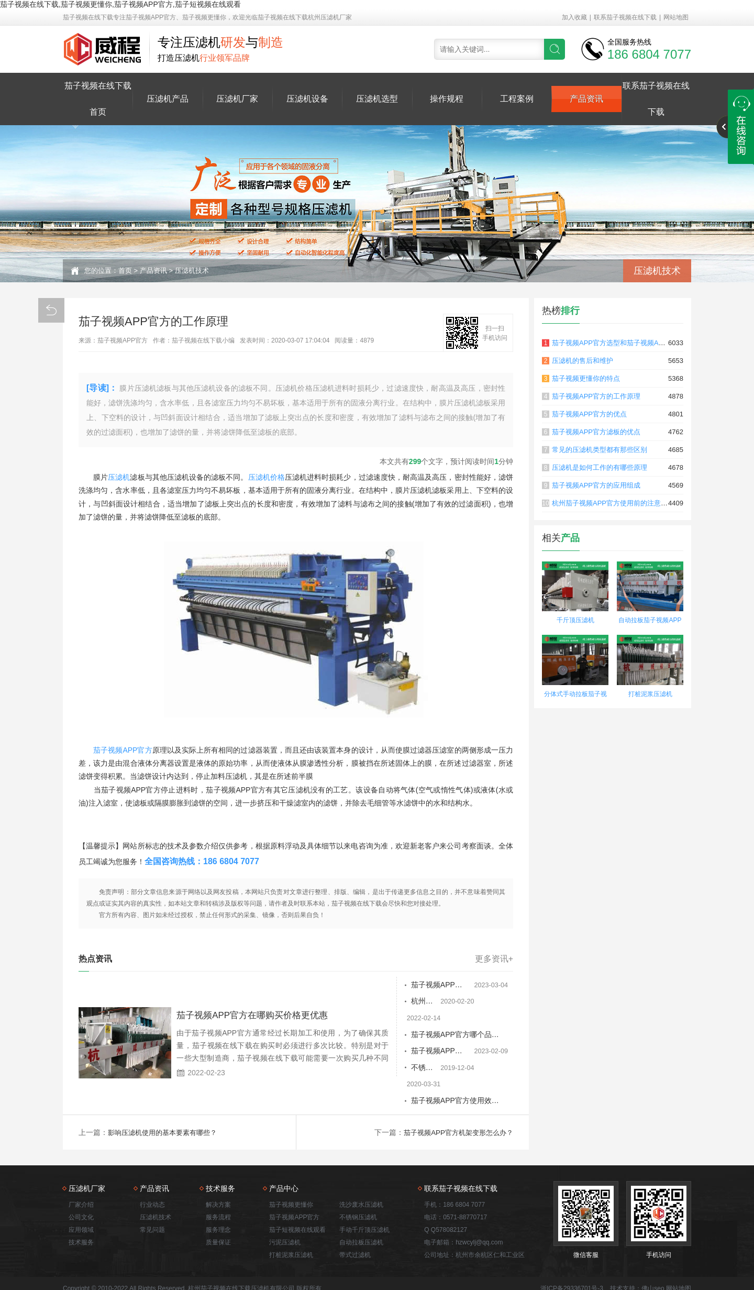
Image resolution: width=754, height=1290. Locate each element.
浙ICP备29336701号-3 (571, 1256)
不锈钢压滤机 (358, 1185)
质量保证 (218, 1210)
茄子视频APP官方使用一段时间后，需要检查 (418, 1035)
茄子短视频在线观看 (297, 1197)
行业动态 (152, 1172)
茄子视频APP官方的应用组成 (596, 485)
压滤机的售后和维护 (582, 361)
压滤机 (119, 477)
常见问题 (152, 1197)
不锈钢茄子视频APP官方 (402, 1052)
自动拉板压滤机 (361, 1210)
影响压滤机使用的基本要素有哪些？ (166, 1100)
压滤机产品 (167, 98)
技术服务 (81, 1210)
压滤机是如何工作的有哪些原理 (599, 467)
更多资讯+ (494, 959)
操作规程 (446, 98)
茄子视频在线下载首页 (97, 98)
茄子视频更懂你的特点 (586, 378)
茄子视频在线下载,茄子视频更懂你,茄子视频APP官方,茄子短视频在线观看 (120, 4)
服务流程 (218, 1185)
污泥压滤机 (285, 1210)
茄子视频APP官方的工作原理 (596, 396)
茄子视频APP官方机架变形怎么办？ (454, 1100)
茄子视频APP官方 (122, 750)
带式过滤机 (355, 1223)
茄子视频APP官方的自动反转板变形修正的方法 (418, 985)
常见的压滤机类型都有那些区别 (599, 450)
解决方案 (218, 1172)
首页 (125, 270)
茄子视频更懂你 (291, 1172)
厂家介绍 (81, 1172)
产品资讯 (586, 98)
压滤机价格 (266, 477)
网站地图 (676, 17)
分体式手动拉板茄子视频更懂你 (575, 695)
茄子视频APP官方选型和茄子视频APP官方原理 (623, 343)
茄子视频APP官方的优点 (589, 414)
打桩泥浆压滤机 (650, 694)
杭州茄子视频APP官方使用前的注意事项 (613, 503)
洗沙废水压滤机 (361, 1172)
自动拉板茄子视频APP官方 (649, 621)
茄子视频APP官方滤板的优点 (596, 432)
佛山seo (652, 1256)
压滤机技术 (192, 270)
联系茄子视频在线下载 (625, 17)
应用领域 (81, 1197)
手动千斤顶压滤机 (364, 1197)
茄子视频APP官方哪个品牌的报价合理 (418, 1019)
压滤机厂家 (237, 98)
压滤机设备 (307, 98)
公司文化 (81, 1185)
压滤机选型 (377, 98)
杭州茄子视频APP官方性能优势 (413, 1002)
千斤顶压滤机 (575, 620)
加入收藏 (574, 17)
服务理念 (218, 1197)
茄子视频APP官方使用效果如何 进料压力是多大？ (418, 1069)
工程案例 (517, 98)
